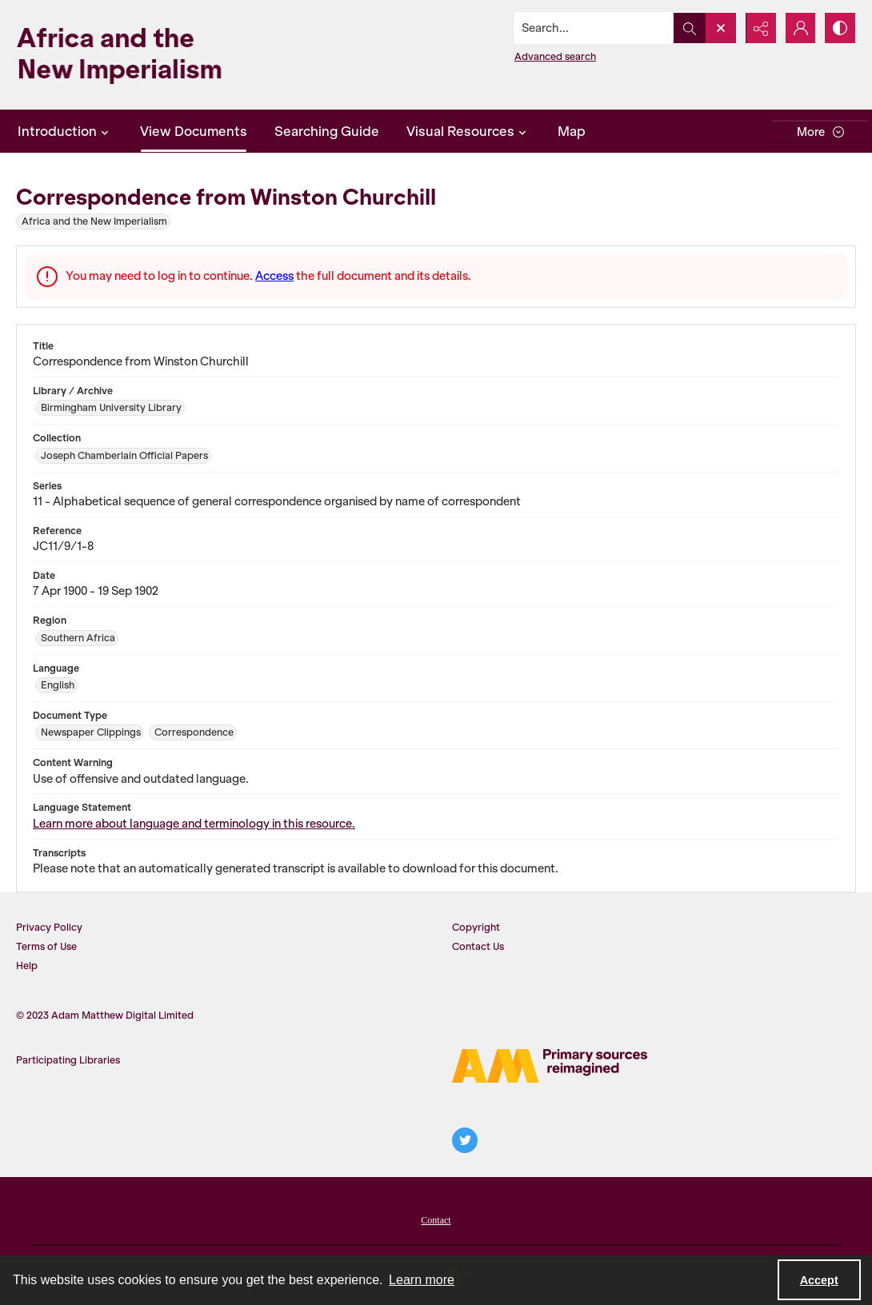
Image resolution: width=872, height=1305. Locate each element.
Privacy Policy (49, 927)
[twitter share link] (465, 1140)
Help (27, 966)
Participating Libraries (68, 1060)
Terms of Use (46, 946)
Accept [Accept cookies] (819, 1280)
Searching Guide (326, 131)
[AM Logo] (549, 1066)
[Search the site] (593, 28)
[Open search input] (720, 28)
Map (572, 131)
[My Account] (800, 28)
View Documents (193, 131)
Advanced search (554, 56)
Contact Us (478, 946)
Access (274, 276)
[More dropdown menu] (820, 131)
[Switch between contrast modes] (840, 28)
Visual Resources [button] (468, 131)
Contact (435, 1220)
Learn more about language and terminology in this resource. (194, 823)
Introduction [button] (65, 131)
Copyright (476, 927)
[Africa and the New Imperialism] (144, 55)
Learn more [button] (421, 1280)
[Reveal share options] (760, 28)
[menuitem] (435, 1218)
